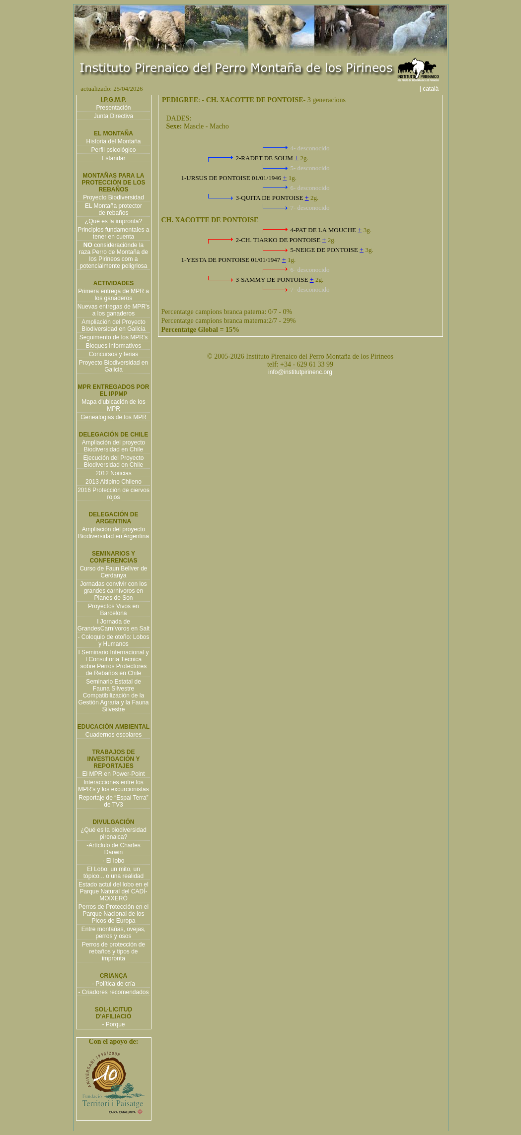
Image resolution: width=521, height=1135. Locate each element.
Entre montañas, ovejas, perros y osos (113, 933)
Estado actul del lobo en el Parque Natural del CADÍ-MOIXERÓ (113, 891)
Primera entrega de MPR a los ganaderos (113, 295)
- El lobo (113, 860)
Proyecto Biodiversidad (113, 197)
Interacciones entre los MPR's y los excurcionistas (113, 786)
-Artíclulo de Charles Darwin (113, 849)
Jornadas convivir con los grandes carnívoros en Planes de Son (113, 590)
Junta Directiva (113, 116)
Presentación (113, 107)
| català (433, 88)
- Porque (113, 1024)
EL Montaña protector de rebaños (113, 209)
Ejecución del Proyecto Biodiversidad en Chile (113, 461)
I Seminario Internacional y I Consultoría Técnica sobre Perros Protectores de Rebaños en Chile (113, 663)
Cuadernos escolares (113, 734)
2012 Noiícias (113, 473)
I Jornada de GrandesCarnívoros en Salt (113, 625)
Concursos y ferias (113, 354)
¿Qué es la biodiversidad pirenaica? (113, 833)
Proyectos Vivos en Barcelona (113, 610)
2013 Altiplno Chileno (113, 481)
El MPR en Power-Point (113, 773)
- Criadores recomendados (113, 992)
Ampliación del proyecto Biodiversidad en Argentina (113, 533)
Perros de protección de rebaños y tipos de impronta (113, 951)
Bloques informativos (113, 345)
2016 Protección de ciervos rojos (113, 494)
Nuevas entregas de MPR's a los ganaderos (113, 310)
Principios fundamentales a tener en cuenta (113, 233)
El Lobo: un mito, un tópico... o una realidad (113, 873)
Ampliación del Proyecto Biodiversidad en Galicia (113, 325)
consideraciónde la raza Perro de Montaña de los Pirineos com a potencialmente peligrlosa (113, 255)
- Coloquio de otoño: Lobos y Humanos (113, 640)
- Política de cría (113, 983)
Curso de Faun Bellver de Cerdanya (113, 572)
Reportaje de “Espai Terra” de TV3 (113, 801)
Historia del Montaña (113, 141)
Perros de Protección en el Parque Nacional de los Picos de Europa (113, 913)
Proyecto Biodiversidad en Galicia (113, 366)
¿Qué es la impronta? (113, 221)
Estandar (113, 158)
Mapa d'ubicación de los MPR (113, 405)
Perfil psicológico (113, 149)
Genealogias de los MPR (113, 417)
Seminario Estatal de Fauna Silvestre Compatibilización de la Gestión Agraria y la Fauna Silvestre (113, 695)
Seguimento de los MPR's (113, 337)
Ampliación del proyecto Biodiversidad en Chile (113, 446)
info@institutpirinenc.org (300, 372)
